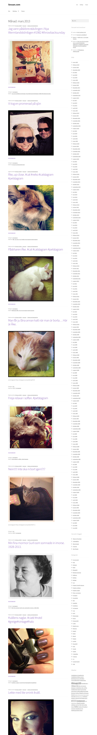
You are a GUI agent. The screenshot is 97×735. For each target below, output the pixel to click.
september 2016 (76, 126)
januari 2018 (76, 85)
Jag (74, 610)
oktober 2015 (76, 154)
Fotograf (75, 595)
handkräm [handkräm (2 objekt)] (85, 696)
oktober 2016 (76, 123)
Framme (75, 546)
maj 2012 (75, 258)
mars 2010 (75, 322)
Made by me (76, 626)
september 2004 (76, 490)
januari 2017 (76, 115)
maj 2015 (75, 166)
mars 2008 (75, 383)
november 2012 (76, 243)
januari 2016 (76, 146)
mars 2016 (75, 141)
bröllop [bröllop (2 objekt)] (77, 693)
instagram (15, 92)
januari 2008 (76, 388)
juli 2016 (75, 131)
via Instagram (11, 87)
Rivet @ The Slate (77, 539)
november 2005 (76, 454)
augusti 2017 (76, 98)
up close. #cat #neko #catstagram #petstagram (26, 239)
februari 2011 (76, 296)
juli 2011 (75, 283)
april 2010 (75, 319)
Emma (74, 37)
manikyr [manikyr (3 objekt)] (83, 703)
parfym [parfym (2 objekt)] (77, 705)
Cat (13, 386)
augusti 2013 (76, 220)
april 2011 (75, 291)
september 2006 (76, 428)
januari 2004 (76, 507)
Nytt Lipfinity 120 (81, 32)
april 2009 (75, 350)
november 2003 (76, 512)
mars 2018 (75, 80)
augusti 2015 (76, 159)
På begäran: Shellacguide (78, 50)
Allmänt (75, 565)
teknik (74, 651)
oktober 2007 (76, 395)
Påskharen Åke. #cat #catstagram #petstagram (35, 249)
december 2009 (76, 329)
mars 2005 (75, 474)
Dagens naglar (76, 590)
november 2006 (76, 423)
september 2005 (76, 459)
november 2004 (76, 484)
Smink (74, 649)
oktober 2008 (76, 365)
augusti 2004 (76, 492)
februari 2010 (76, 324)
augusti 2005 (76, 462)
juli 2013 (75, 222)
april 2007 (75, 411)
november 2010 (76, 304)
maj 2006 (75, 439)
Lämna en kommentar (32, 25)
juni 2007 (75, 406)
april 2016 (75, 138)
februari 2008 (76, 385)
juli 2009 (75, 342)
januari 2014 (76, 207)
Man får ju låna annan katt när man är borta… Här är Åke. (37, 322)
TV (73, 659)
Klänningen (75, 616)
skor (74, 646)
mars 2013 (75, 233)
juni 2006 (75, 436)
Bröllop (81, 4)
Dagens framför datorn (78, 585)
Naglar (74, 638)
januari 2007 (76, 418)
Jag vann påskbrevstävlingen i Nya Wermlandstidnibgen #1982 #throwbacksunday (36, 30)
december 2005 (76, 451)
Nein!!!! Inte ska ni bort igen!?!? (26, 469)
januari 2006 (76, 449)
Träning (75, 656)
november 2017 (76, 90)
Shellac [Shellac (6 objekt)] (76, 707)
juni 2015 (75, 164)
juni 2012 (75, 255)
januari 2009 (76, 357)
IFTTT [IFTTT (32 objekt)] (73, 701)
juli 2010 (75, 311)
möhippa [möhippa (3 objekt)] (73, 705)
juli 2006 (75, 434)
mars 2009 (75, 352)
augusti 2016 (76, 128)
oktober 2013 (76, 215)
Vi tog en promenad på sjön (24, 103)
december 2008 (76, 360)
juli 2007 (75, 403)
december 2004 (76, 482)
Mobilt (74, 631)
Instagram (18, 388)
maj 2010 (75, 316)
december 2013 (76, 210)
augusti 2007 (76, 400)
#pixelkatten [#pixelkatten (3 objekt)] (84, 683)
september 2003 (76, 518)
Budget (74, 580)
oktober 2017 (76, 93)
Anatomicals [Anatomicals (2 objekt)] (74, 691)
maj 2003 (75, 528)
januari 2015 (76, 177)
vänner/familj (76, 661)
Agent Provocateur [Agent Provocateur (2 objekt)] (82, 689)
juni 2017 (75, 103)
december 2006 (76, 421)
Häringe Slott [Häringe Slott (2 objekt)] (84, 698)
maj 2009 (75, 347)
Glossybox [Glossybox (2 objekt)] (73, 696)
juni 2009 (75, 344)
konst (74, 618)
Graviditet (75, 598)
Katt (74, 613)
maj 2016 (75, 136)
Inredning (75, 605)
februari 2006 (76, 446)
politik (74, 641)
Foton (86, 4)
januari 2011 (76, 299)
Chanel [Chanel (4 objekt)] (81, 693)
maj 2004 (75, 497)
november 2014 (76, 182)
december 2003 (76, 510)
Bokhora (75, 575)
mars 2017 (75, 110)
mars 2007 (75, 413)
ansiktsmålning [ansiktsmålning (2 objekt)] (80, 691)
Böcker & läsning (77, 572)
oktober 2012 (76, 245)
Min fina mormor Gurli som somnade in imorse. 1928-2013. (36, 545)
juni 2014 (75, 194)
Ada (74, 562)
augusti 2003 (76, 520)
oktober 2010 (76, 306)
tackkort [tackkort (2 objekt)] (85, 707)
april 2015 (75, 169)
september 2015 (76, 156)
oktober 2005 (76, 456)
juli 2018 (75, 72)
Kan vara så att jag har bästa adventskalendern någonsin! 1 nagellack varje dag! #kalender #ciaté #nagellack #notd (80, 44)
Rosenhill (75, 644)
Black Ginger (76, 544)
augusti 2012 (76, 250)
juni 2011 (75, 286)
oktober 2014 (76, 184)
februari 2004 (76, 505)
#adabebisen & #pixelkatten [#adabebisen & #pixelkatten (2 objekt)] (77, 675)
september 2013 (76, 217)
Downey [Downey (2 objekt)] (87, 693)
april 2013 (75, 230)
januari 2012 (76, 268)
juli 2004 (75, 495)
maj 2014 (75, 197)
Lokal (74, 623)
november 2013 (76, 212)
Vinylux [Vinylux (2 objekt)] (80, 710)
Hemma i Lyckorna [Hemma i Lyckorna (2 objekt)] (75, 698)
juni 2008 (75, 375)
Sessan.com (14, 4)
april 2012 (75, 261)
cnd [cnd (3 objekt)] (84, 693)
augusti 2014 (76, 189)
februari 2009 (76, 355)
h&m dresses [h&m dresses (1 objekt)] (80, 696)
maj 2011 (75, 288)
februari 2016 (76, 143)
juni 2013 (75, 225)
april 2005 (75, 472)
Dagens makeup (77, 588)
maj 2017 (75, 105)
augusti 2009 (76, 339)
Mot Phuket (75, 549)
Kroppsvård (75, 621)
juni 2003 (75, 525)
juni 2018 (75, 75)
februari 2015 (76, 174)
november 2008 (76, 362)
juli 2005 (75, 464)
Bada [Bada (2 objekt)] (87, 691)
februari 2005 (76, 477)
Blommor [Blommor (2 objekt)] (73, 693)
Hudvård (75, 603)
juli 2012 (75, 253)
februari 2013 (76, 235)
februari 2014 (76, 205)
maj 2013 (75, 227)
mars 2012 (75, 263)
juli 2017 (75, 100)
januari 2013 (76, 238)
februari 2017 (76, 113)
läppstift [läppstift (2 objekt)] (79, 703)
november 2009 (76, 332)
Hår (74, 600)
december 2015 (76, 149)
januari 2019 (76, 67)
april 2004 (75, 500)
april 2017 (75, 108)
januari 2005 (76, 479)
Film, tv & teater (77, 593)
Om (77, 4)
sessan (24, 25)
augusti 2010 (76, 309)
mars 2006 (75, 444)
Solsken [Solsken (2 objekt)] (80, 707)
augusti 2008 (76, 370)
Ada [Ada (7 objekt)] (77, 686)
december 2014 (76, 179)
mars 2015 (75, 171)
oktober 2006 (76, 426)
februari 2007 (76, 416)
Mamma (75, 628)
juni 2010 (75, 314)
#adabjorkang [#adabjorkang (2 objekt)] (82, 680)
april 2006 (75, 441)
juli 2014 (75, 192)
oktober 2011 (76, 276)
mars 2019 (75, 62)
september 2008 (76, 367)
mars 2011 (75, 294)
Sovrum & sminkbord (82, 35)
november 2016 (76, 121)
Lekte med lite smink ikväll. (24, 692)
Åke (13, 239)
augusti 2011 (76, 281)
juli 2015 (75, 161)
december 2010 (76, 301)
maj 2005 (75, 469)
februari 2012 (76, 266)
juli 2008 (75, 372)
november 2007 (76, 393)
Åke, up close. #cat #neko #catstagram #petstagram (30, 176)
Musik (74, 636)
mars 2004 (75, 502)
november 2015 (76, 151)
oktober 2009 (76, 334)
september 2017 (76, 95)
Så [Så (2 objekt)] (82, 707)
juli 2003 (75, 523)
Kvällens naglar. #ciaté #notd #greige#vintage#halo (25, 619)
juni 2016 (75, 133)
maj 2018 (75, 77)
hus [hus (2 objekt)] (80, 698)
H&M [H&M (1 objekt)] (77, 696)
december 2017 (76, 87)
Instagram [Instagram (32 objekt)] (80, 701)
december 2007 (76, 390)
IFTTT (14, 388)
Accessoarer (76, 560)
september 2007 (76, 398)
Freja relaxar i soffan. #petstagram (28, 398)
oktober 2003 (76, 515)
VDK (74, 664)
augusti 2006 (76, 431)
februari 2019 (76, 65)
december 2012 (76, 240)
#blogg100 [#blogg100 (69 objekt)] (76, 683)
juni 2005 (75, 467)
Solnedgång (76, 541)
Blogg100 (75, 570)
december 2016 (76, 118)
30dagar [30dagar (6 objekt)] (73, 686)
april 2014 (75, 199)
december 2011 (76, 271)
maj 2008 (75, 378)
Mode (74, 633)
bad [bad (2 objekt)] (85, 691)
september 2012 (76, 248)
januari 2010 (76, 327)
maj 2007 (75, 408)
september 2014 (76, 187)
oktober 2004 (76, 487)
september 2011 (76, 278)
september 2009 (76, 337)
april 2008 (75, 380)
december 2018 (76, 70)
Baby (74, 567)
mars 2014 (75, 202)
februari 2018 (76, 82)
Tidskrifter (75, 654)
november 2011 (76, 273)
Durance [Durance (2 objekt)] (73, 695)
